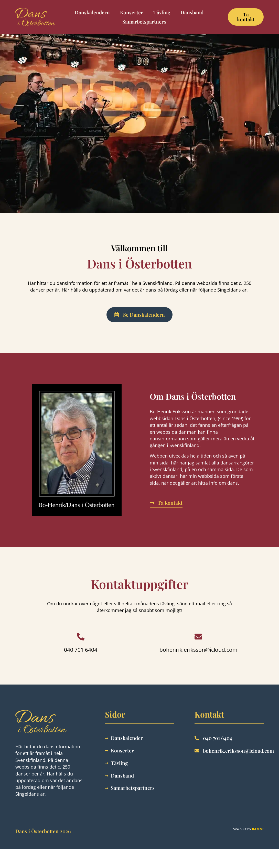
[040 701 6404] (80, 636)
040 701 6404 (80, 649)
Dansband (191, 12)
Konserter (131, 12)
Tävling (161, 12)
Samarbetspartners (144, 21)
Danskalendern (92, 12)
